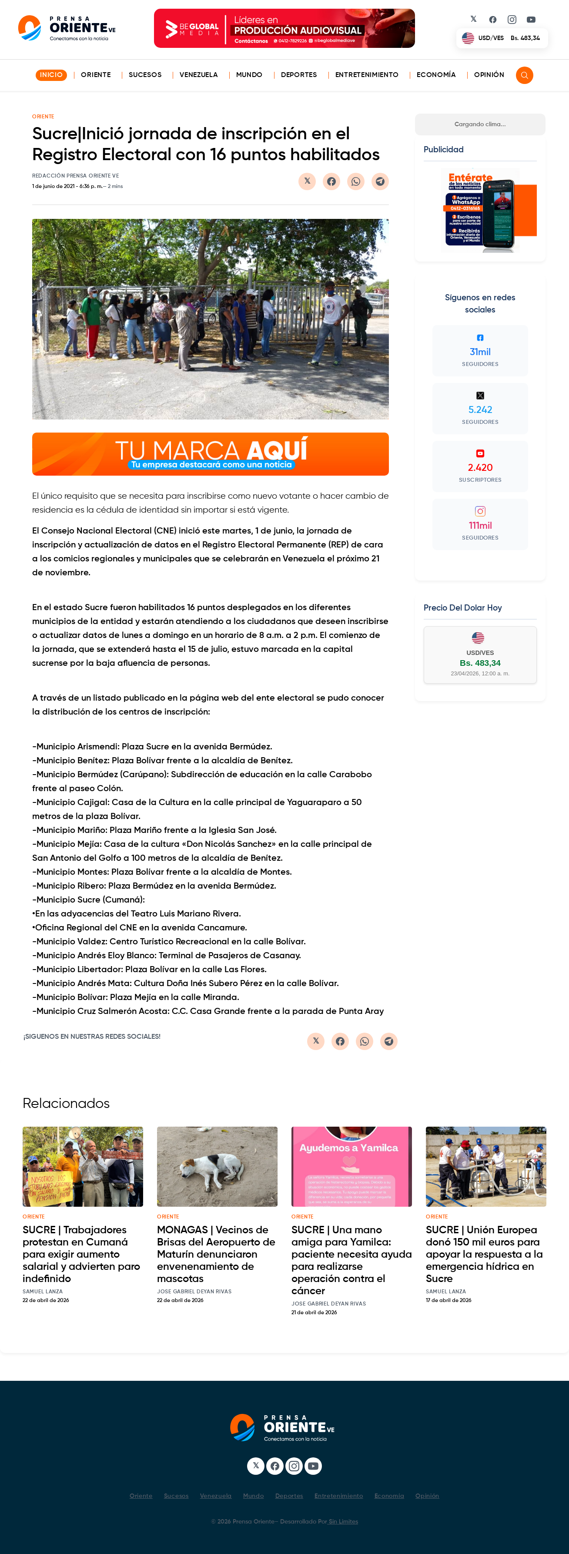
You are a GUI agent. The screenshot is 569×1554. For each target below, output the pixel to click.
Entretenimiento (367, 75)
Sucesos (145, 75)
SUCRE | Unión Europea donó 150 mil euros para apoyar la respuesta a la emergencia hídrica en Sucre (484, 1254)
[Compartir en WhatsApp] (356, 181)
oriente (34, 1217)
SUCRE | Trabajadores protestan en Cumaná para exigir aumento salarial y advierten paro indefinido (81, 1254)
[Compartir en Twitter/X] (307, 181)
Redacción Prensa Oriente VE (75, 176)
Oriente (95, 75)
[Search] (524, 75)
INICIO (51, 75)
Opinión (489, 75)
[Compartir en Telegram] (380, 181)
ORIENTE (43, 117)
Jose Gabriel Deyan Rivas (194, 1292)
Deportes (299, 75)
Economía (436, 75)
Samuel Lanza (43, 1292)
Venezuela (199, 75)
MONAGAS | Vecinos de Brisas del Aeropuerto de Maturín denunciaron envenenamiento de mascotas (216, 1254)
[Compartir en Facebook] (331, 181)
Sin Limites (342, 1522)
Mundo (249, 75)
